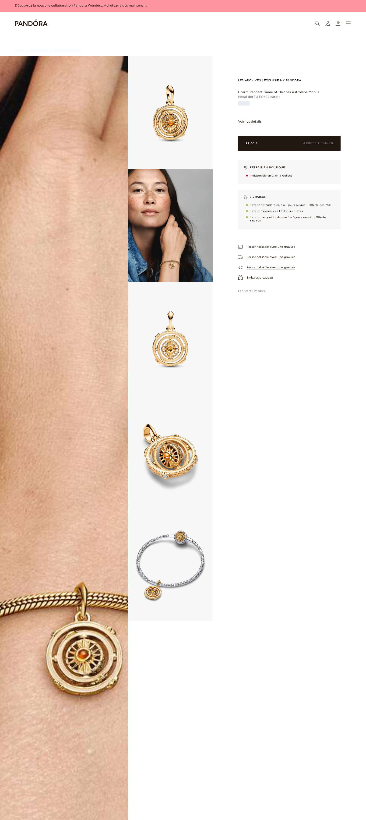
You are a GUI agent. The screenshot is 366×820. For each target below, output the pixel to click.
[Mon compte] (328, 23)
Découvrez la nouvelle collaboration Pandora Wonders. (81, 5)
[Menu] (348, 23)
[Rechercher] (317, 23)
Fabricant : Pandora (252, 291)
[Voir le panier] (338, 23)
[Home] (31, 23)
